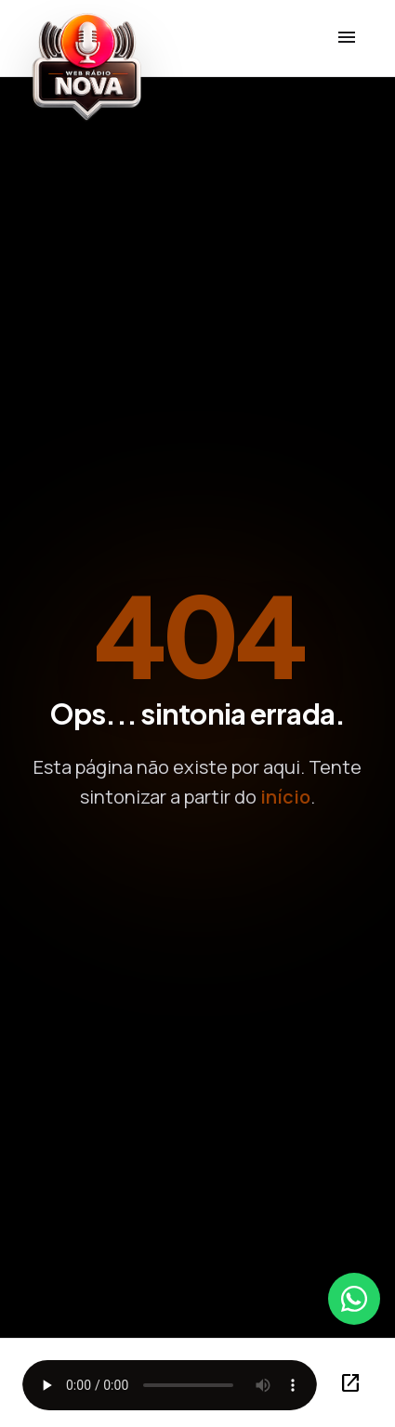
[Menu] (346, 38)
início (285, 796)
